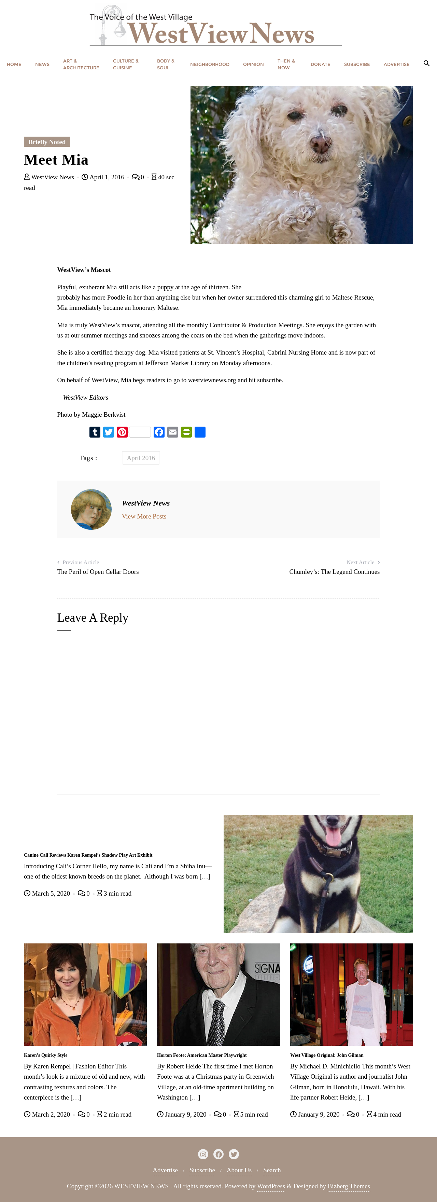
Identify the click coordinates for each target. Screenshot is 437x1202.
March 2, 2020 (48, 1114)
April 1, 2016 (104, 177)
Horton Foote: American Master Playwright (202, 1055)
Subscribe (202, 1170)
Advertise (165, 1170)
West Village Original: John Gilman (327, 1055)
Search (272, 1170)
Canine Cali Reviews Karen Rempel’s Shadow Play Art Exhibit (88, 855)
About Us (239, 1170)
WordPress (271, 1186)
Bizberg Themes (349, 1186)
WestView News (50, 177)
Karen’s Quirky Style (46, 1055)
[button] (427, 64)
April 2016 (141, 457)
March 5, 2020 (48, 893)
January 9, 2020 (182, 1114)
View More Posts (144, 516)
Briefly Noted (47, 142)
